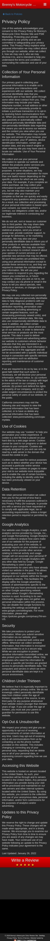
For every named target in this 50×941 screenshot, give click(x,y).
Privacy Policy (12, 938)
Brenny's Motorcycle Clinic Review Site (21, 4)
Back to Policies (12, 14)
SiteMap (42, 936)
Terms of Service (23, 938)
